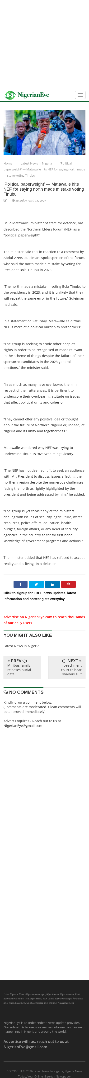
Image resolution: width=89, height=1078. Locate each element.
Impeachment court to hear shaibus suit (71, 669)
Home (8, 163)
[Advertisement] (44, 44)
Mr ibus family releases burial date (19, 669)
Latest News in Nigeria (37, 163)
